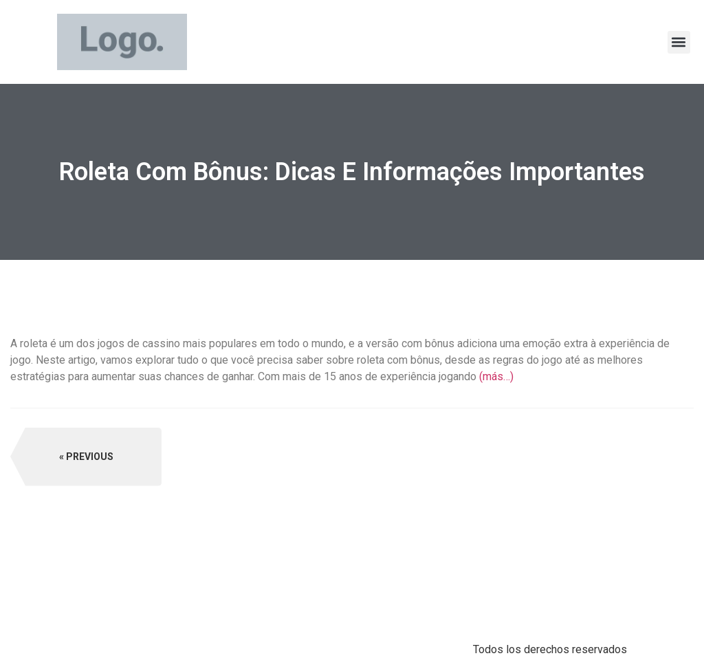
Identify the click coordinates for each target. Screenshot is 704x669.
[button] (679, 42)
